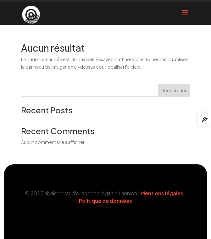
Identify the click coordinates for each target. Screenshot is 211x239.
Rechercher (173, 90)
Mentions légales (162, 193)
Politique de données (105, 200)
